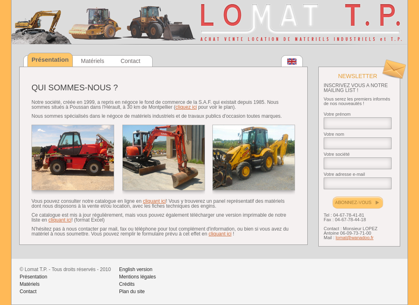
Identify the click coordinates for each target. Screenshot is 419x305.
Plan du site (132, 291)
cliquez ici (186, 107)
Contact (130, 61)
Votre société (337, 154)
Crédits (127, 284)
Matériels (92, 61)
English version (135, 269)
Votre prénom (337, 114)
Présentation (33, 277)
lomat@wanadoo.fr (355, 237)
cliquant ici (154, 201)
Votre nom (334, 134)
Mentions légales (137, 277)
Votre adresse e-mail (344, 174)
